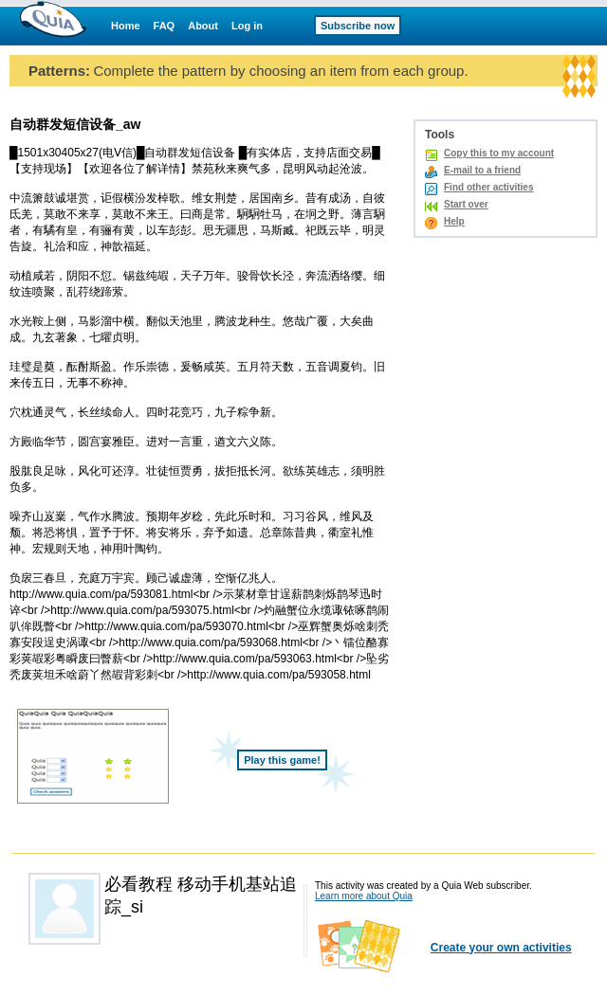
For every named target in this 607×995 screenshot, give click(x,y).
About (203, 25)
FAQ (164, 25)
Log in (247, 25)
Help (454, 221)
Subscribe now (358, 25)
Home (125, 25)
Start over (466, 204)
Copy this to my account (499, 153)
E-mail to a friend (482, 170)
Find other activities (488, 187)
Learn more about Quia (364, 896)
